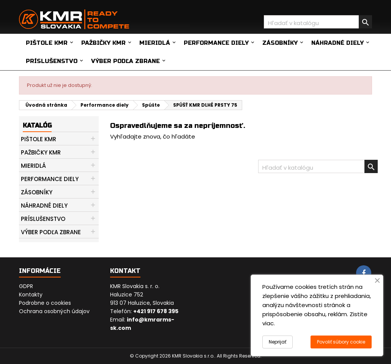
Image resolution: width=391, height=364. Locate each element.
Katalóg (37, 125)
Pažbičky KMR (103, 42)
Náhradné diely (337, 42)
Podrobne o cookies (45, 303)
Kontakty (31, 294)
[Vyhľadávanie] (318, 21)
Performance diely (216, 42)
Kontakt (125, 270)
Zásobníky (280, 42)
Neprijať (277, 342)
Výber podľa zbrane (125, 61)
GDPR (26, 286)
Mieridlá (154, 42)
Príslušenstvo (51, 61)
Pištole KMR (47, 42)
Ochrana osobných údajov (54, 311)
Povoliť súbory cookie (341, 342)
